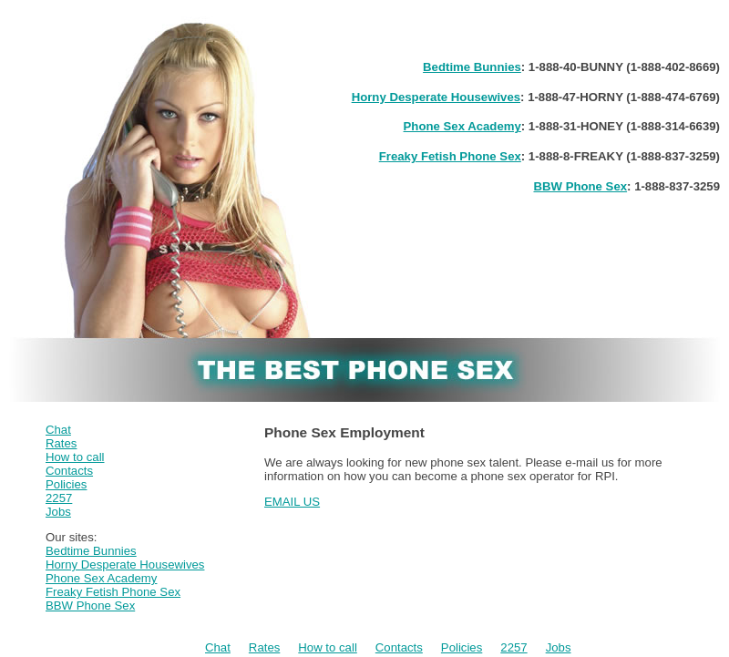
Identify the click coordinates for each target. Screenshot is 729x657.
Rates (61, 443)
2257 (59, 498)
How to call (75, 457)
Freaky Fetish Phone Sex (450, 156)
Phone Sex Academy (462, 126)
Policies (66, 484)
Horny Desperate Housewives (436, 97)
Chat (58, 429)
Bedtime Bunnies (472, 67)
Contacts (69, 470)
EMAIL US (292, 501)
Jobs (58, 511)
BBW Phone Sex (580, 186)
